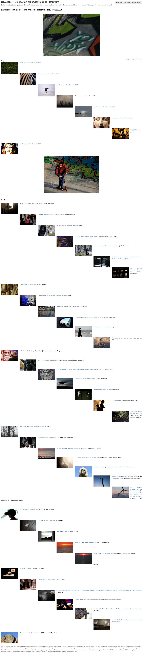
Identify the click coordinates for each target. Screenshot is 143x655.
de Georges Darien (47, 437)
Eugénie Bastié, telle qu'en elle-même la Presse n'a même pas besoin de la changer (98, 599)
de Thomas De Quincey (136, 269)
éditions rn (123, 646)
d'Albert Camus (119, 400)
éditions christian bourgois (127, 650)
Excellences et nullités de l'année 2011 (48, 73)
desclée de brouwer (84, 646)
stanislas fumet (46, 646)
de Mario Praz (85, 457)
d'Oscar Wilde (31, 351)
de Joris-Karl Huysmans (122, 338)
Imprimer (119, 2)
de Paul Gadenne (63, 531)
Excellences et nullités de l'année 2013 (85, 96)
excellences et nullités (35, 646)
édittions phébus (56, 651)
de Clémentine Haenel (30, 632)
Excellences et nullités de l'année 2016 (136, 130)
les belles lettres (55, 650)
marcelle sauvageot (106, 648)
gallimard (29, 648)
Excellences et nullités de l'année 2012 (67, 85)
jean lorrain (78, 650)
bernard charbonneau (106, 646)
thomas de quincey (21, 648)
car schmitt (63, 650)
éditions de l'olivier (35, 650)
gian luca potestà (45, 650)
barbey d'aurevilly (85, 648)
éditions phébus (47, 648)
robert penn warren (37, 648)
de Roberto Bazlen (85, 378)
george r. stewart (95, 646)
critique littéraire (24, 646)
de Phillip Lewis (48, 520)
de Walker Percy (124, 476)
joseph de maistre (57, 648)
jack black (59, 646)
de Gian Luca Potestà (79, 369)
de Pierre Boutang (87, 542)
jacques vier (85, 650)
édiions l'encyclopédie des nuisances (11, 650)
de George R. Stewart (68, 225)
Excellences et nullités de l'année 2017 (30, 143)
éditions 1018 (109, 650)
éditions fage (116, 646)
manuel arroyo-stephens (133, 646)
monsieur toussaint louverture (71, 646)
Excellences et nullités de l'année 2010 (30, 62)
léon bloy (53, 646)
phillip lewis (74, 651)
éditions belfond (66, 651)
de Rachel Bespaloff (105, 553)
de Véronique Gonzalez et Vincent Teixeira (117, 608)
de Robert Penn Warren (30, 284)
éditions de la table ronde (8, 648)
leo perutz (38, 651)
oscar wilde (127, 648)
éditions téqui (92, 650)
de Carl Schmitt (103, 389)
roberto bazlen (26, 650)
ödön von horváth (47, 651)
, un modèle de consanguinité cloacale (51, 579)
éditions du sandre (96, 648)
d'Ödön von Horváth (31, 509)
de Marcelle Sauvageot (103, 327)
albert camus (70, 650)
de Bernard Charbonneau (92, 236)
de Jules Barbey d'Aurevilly (89, 317)
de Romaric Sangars (28, 568)
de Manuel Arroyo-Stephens (106, 246)
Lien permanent (5, 646)
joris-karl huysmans (118, 648)
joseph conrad (76, 648)
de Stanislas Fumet (31, 203)
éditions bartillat (67, 648)
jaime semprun (135, 648)
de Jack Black (47, 214)
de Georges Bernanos (71, 448)
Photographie (127, 59)
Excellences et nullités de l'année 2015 (122, 118)
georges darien (101, 650)
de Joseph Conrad (68, 306)
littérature (16, 646)
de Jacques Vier (33, 426)
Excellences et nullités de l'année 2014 (104, 107)
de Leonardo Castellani (106, 467)
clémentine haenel (30, 651)
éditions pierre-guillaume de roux (16, 651)
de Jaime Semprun (49, 360)
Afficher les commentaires (132, 2)
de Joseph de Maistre (52, 295)
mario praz (116, 650)
